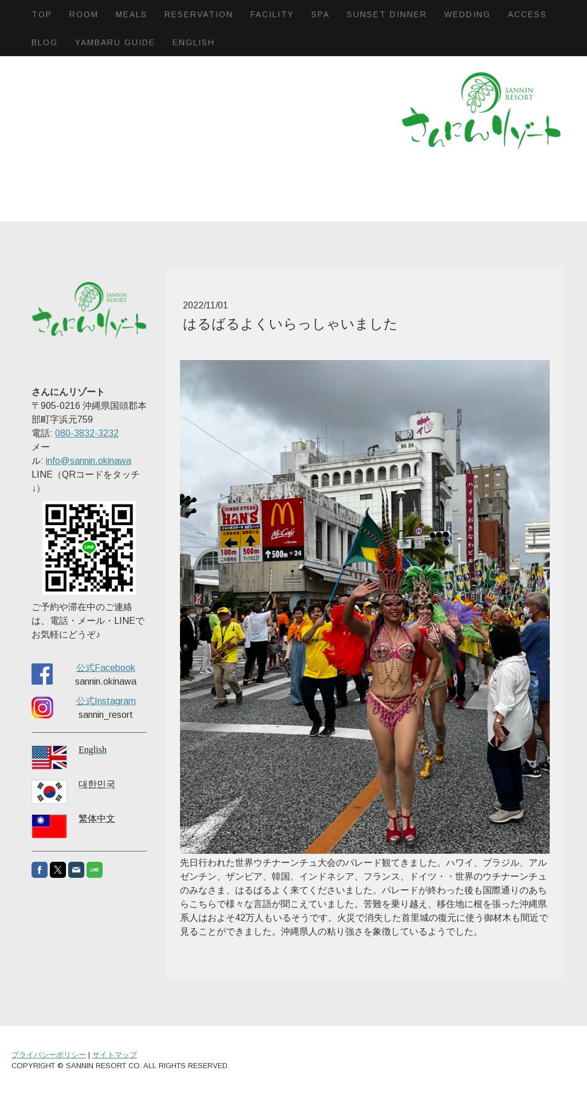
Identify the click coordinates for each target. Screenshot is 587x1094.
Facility (272, 14)
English (194, 42)
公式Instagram (106, 701)
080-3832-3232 (87, 433)
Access (527, 14)
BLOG (45, 42)
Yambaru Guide (115, 42)
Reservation (199, 14)
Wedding (467, 14)
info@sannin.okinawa (88, 461)
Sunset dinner (387, 14)
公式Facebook (105, 668)
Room (84, 14)
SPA (320, 14)
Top (42, 14)
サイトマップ (114, 1054)
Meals (131, 14)
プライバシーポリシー (48, 1054)
